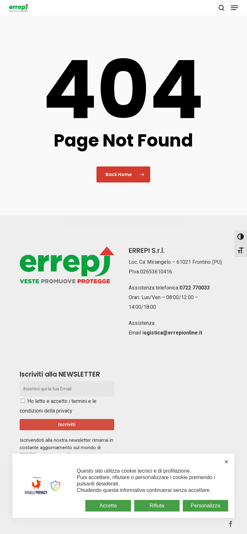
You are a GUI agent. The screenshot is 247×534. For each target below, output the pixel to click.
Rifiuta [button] (157, 505)
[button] (234, 7)
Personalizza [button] (205, 505)
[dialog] (123, 485)
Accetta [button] (108, 505)
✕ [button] (226, 462)
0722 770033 (194, 288)
